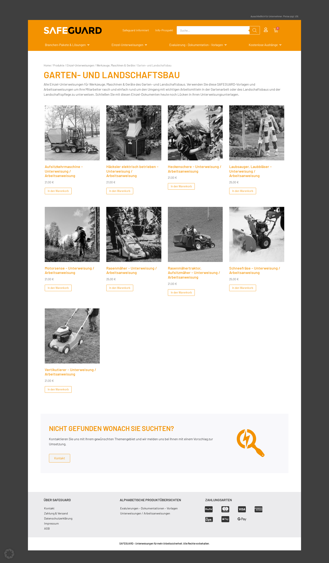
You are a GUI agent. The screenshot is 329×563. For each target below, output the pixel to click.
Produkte (58, 65)
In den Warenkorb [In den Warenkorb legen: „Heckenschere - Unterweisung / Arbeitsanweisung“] (181, 186)
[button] (9, 553)
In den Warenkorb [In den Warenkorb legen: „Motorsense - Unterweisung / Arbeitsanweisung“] (58, 287)
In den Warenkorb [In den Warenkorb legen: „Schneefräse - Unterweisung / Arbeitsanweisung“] (242, 287)
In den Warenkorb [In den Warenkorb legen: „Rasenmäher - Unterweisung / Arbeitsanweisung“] (119, 287)
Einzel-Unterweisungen (80, 65)
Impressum (51, 523)
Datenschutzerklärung (58, 518)
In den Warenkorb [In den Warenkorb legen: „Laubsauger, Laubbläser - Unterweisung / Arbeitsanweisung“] (242, 191)
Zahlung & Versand (56, 513)
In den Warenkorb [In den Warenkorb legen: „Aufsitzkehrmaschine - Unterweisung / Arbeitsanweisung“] (58, 191)
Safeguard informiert (135, 30)
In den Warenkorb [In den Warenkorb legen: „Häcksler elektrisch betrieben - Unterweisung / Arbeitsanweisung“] (119, 191)
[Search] (254, 30)
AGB (47, 528)
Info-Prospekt (164, 30)
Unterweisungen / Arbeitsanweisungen (145, 513)
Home (47, 65)
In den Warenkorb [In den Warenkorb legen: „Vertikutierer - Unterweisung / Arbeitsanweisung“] (58, 389)
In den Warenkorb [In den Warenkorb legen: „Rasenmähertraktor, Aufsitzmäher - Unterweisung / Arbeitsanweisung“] (181, 292)
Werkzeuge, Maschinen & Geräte (115, 65)
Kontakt (49, 508)
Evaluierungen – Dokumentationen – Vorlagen (149, 508)
